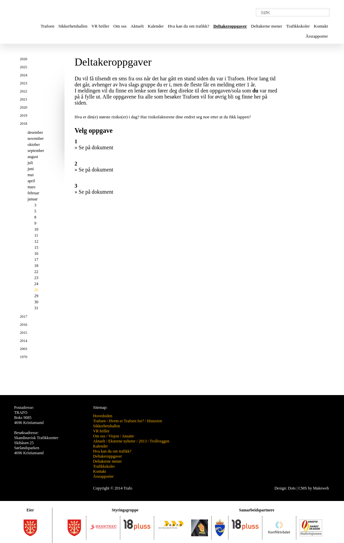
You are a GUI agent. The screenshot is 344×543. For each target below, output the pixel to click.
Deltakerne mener (266, 26)
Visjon (113, 436)
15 (36, 247)
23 (36, 277)
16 (36, 253)
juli (30, 162)
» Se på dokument (94, 147)
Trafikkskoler (298, 26)
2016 (23, 324)
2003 (23, 349)
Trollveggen (159, 441)
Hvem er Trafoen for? (126, 421)
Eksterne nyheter (121, 441)
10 (36, 229)
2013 (143, 441)
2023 (23, 83)
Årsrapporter (317, 36)
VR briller (100, 26)
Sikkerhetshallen (73, 26)
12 (36, 241)
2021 (23, 99)
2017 (23, 316)
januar (33, 199)
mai (31, 174)
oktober (34, 144)
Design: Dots (285, 488)
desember (35, 132)
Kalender (156, 26)
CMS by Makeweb (313, 488)
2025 (23, 67)
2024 (23, 75)
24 (36, 283)
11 (36, 235)
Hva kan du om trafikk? (188, 26)
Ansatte (128, 436)
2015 (23, 333)
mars (31, 187)
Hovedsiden (102, 416)
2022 (23, 91)
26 (36, 289)
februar (33, 193)
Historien (154, 421)
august (33, 156)
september (36, 150)
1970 (23, 357)
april (31, 181)
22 (36, 271)
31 (36, 308)
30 (36, 302)
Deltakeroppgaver (230, 26)
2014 (23, 341)
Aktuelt (137, 26)
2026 (23, 59)
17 (36, 259)
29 (36, 296)
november (36, 138)
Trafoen (47, 26)
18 (36, 265)
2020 (23, 107)
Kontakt (321, 26)
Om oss (119, 26)
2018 (23, 123)
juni (31, 168)
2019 (23, 115)
